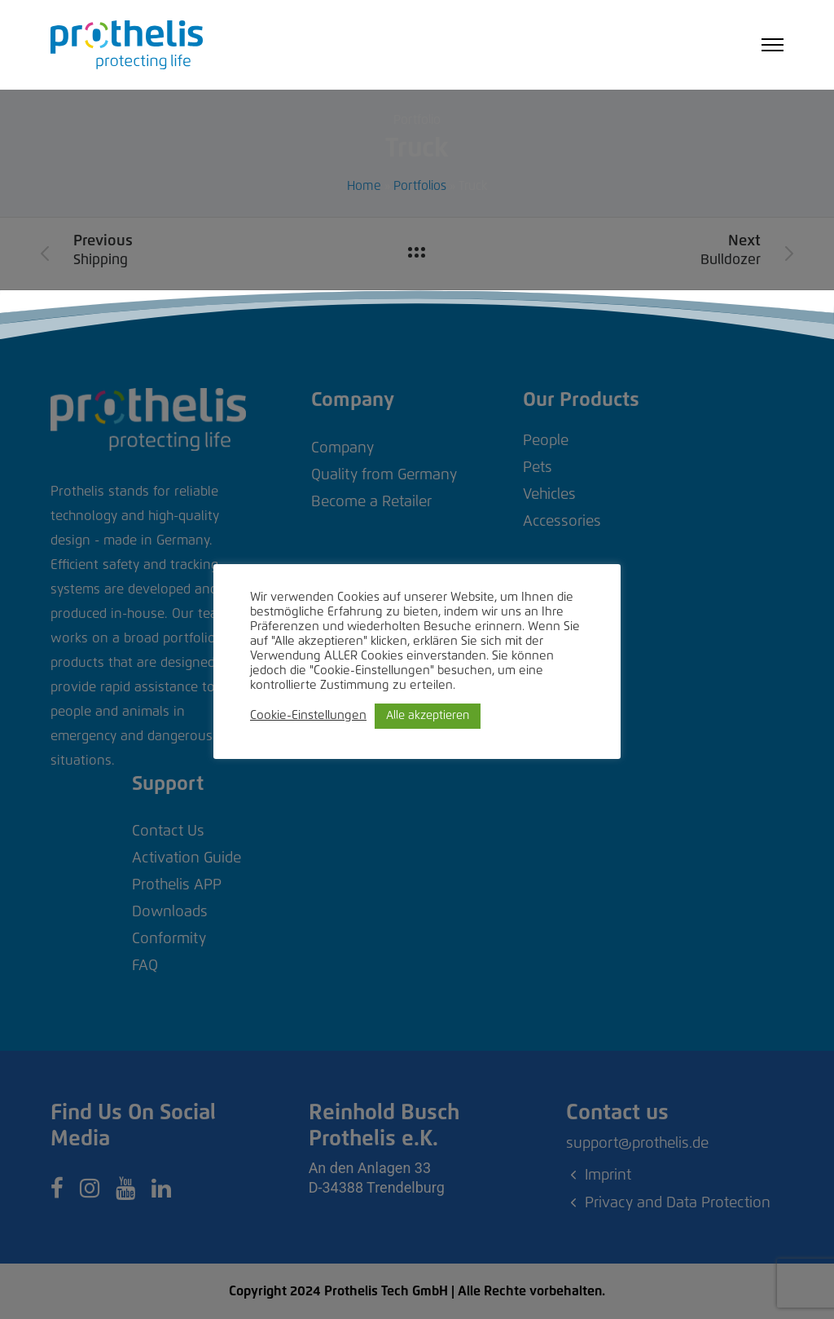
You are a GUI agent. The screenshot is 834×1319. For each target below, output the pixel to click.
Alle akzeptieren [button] (427, 715)
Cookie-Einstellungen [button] (308, 715)
